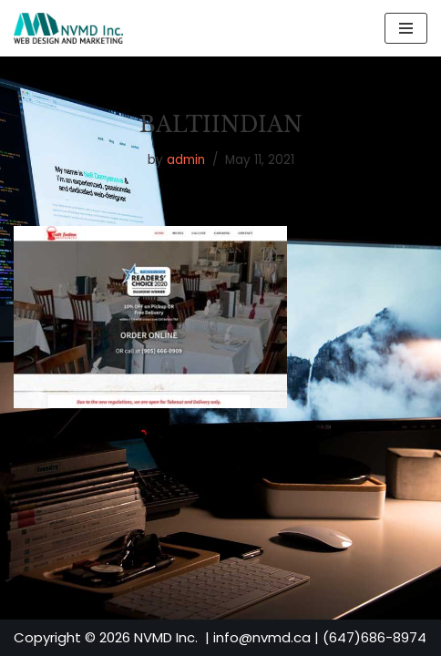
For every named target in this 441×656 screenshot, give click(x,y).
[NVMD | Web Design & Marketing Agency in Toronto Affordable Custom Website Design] (68, 28)
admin (186, 160)
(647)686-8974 (374, 637)
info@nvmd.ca (262, 637)
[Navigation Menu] (406, 28)
